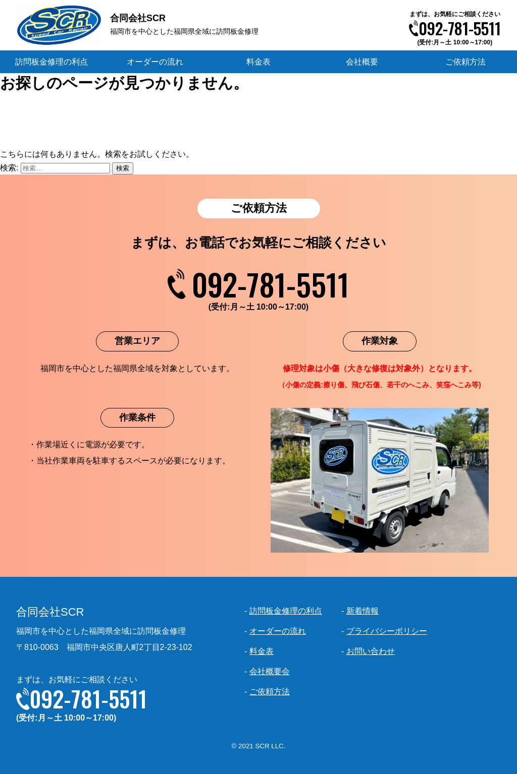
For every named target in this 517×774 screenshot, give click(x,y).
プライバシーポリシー (386, 631)
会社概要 (362, 61)
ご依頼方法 (465, 61)
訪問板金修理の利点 (51, 61)
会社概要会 (269, 671)
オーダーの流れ (155, 61)
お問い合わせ (370, 651)
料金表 (258, 61)
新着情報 (362, 611)
